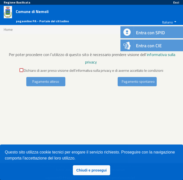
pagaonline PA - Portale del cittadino (42, 21)
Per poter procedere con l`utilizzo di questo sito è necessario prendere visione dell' (77, 55)
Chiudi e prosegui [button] (91, 170)
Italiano (167, 22)
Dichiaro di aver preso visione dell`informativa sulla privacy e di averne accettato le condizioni (91, 70)
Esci (176, 2)
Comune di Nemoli (32, 11)
